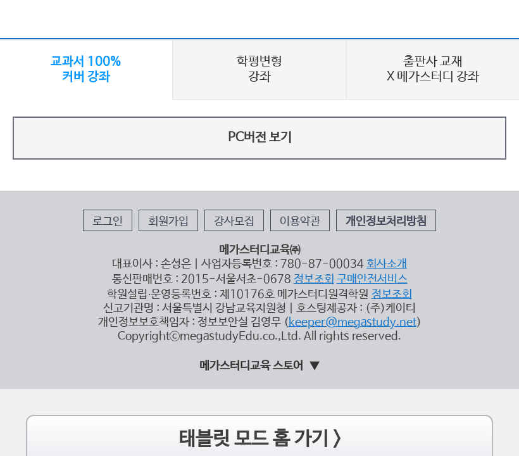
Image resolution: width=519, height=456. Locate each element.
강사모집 (240, 153)
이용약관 (289, 153)
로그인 (146, 153)
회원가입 (192, 153)
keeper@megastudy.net (329, 225)
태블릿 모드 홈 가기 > (260, 330)
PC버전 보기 (259, 96)
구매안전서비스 (343, 195)
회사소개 (354, 184)
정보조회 (299, 195)
